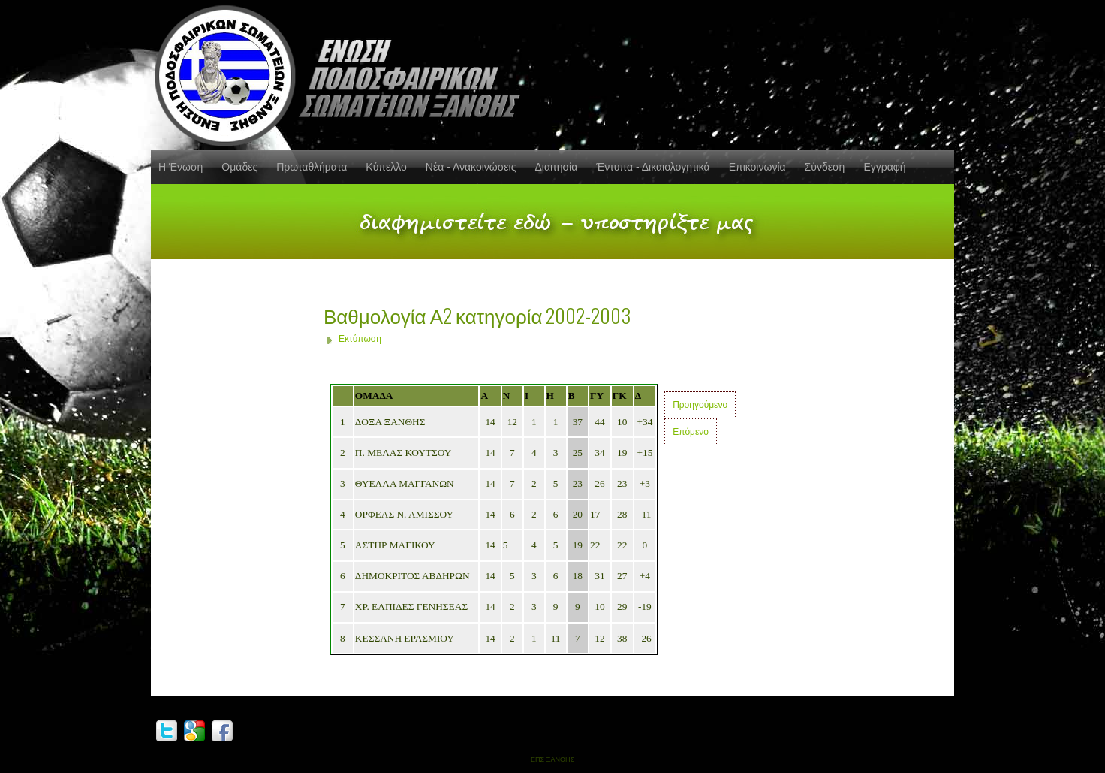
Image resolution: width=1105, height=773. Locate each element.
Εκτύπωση (360, 339)
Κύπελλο (386, 167)
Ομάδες (239, 167)
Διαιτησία (555, 167)
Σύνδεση (825, 167)
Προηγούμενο (700, 405)
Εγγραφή (884, 167)
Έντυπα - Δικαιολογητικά (652, 167)
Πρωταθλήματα (311, 167)
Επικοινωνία (757, 167)
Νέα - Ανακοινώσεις (471, 167)
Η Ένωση (180, 167)
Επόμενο (691, 432)
